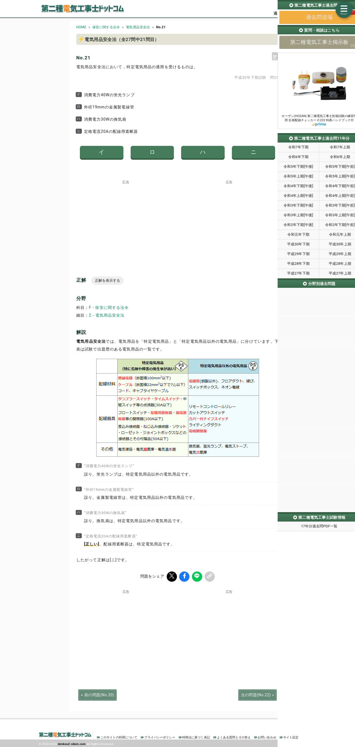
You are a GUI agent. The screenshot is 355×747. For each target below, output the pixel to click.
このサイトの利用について (119, 736)
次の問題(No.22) (256, 694)
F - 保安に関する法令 (109, 307)
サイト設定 (291, 736)
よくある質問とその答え (234, 736)
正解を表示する (107, 280)
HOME (81, 27)
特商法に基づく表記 (196, 736)
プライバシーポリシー (159, 736)
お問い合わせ (267, 736)
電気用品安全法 (138, 27)
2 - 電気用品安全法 (107, 315)
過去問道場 (283, 13)
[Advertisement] (126, 218)
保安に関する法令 (106, 27)
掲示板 (306, 13)
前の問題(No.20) (99, 694)
